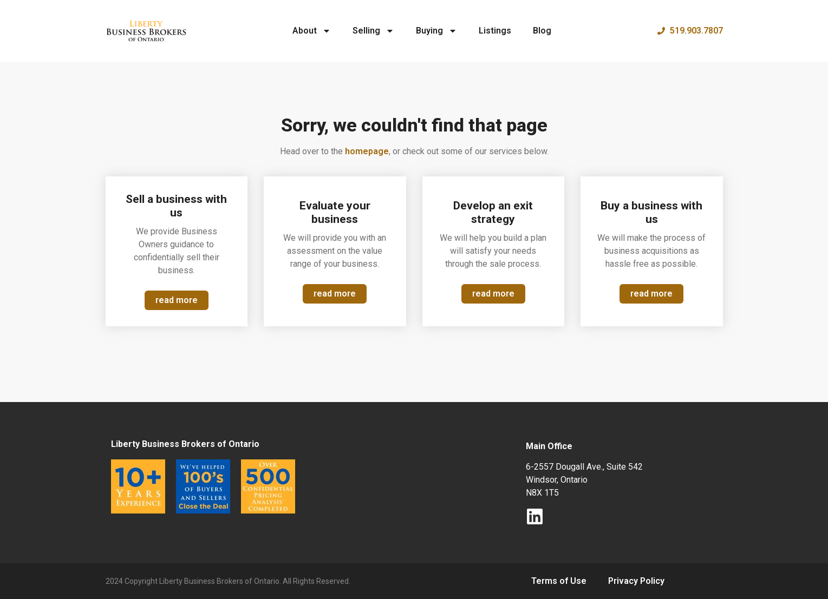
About (311, 31)
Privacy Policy (636, 581)
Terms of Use (558, 581)
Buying (436, 31)
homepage (367, 151)
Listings (495, 30)
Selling (373, 31)
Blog (542, 30)
